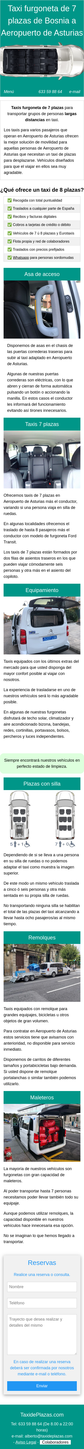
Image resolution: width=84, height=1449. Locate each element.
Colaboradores (55, 1442)
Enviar (42, 1386)
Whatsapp (21, 258)
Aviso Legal (25, 1442)
